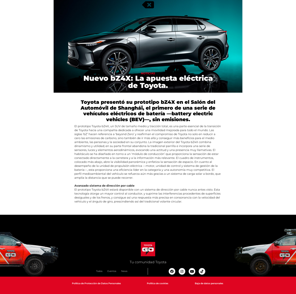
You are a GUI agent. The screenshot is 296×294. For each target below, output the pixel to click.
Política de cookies (157, 283)
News (124, 271)
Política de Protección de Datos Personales (96, 283)
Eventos (111, 271)
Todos (99, 271)
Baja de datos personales (209, 283)
